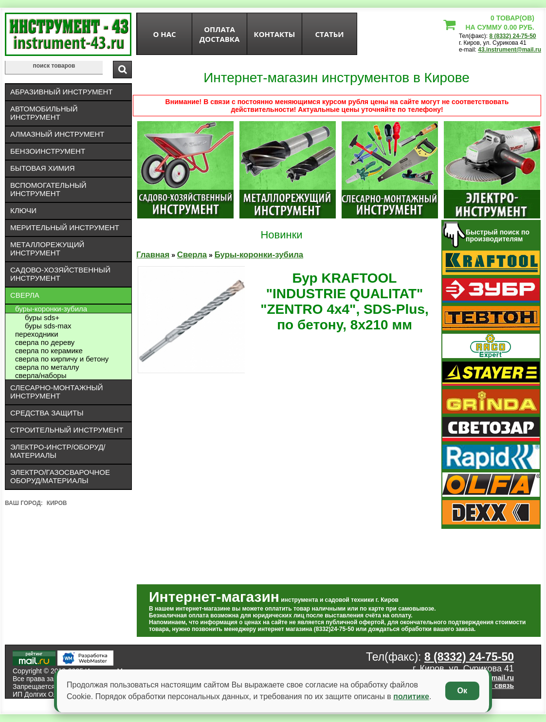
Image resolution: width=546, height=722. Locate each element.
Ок (462, 690)
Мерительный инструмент (64, 227)
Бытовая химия (42, 168)
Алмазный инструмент (57, 134)
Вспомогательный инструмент (48, 189)
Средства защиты (47, 413)
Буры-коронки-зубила (51, 309)
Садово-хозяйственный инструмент (60, 274)
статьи (329, 34)
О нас (164, 34)
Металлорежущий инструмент (47, 248)
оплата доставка (220, 34)
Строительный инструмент (66, 430)
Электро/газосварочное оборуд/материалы (60, 476)
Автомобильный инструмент (44, 113)
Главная (152, 254)
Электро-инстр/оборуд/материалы (58, 451)
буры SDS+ (42, 317)
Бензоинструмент (47, 151)
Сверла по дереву (44, 342)
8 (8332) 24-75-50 (512, 36)
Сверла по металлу (47, 367)
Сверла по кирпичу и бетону (62, 359)
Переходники (36, 334)
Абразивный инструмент (61, 92)
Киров (57, 503)
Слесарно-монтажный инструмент (56, 391)
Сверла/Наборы (40, 375)
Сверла (24, 295)
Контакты (274, 34)
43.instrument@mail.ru (509, 49)
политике (411, 696)
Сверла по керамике (49, 350)
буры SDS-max (48, 326)
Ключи (23, 210)
